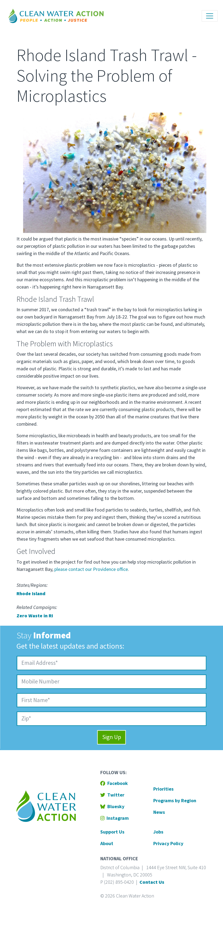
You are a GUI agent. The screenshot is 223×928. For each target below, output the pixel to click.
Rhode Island (30, 593)
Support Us (112, 832)
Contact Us (151, 882)
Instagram (114, 818)
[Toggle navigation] (210, 16)
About (106, 843)
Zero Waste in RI (34, 615)
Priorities (163, 789)
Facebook (114, 783)
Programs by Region (174, 800)
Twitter (112, 795)
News (159, 812)
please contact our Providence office (91, 569)
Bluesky (112, 806)
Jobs (158, 832)
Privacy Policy (168, 843)
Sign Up (111, 737)
